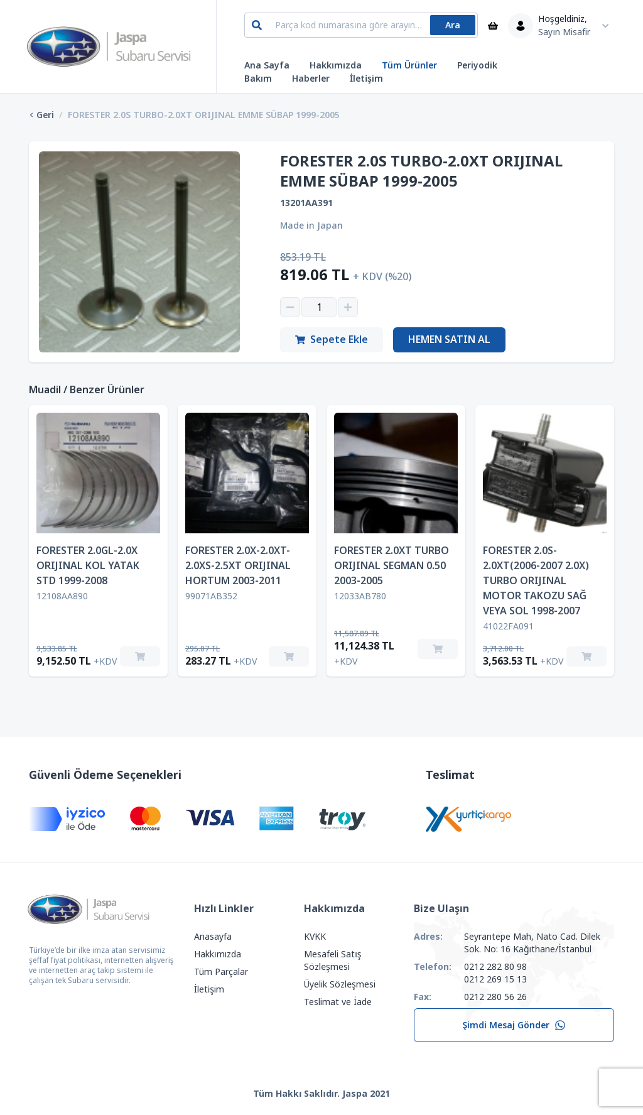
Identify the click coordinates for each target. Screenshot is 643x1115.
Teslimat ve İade (338, 1002)
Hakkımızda (336, 65)
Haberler (311, 78)
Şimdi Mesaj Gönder (514, 1025)
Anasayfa (213, 936)
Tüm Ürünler (409, 65)
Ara (452, 25)
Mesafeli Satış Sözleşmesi (332, 960)
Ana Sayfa (266, 65)
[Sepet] (493, 26)
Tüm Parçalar (221, 971)
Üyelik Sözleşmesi (340, 984)
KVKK (315, 936)
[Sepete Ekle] (140, 656)
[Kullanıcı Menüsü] (561, 26)
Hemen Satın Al (449, 339)
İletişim (366, 78)
